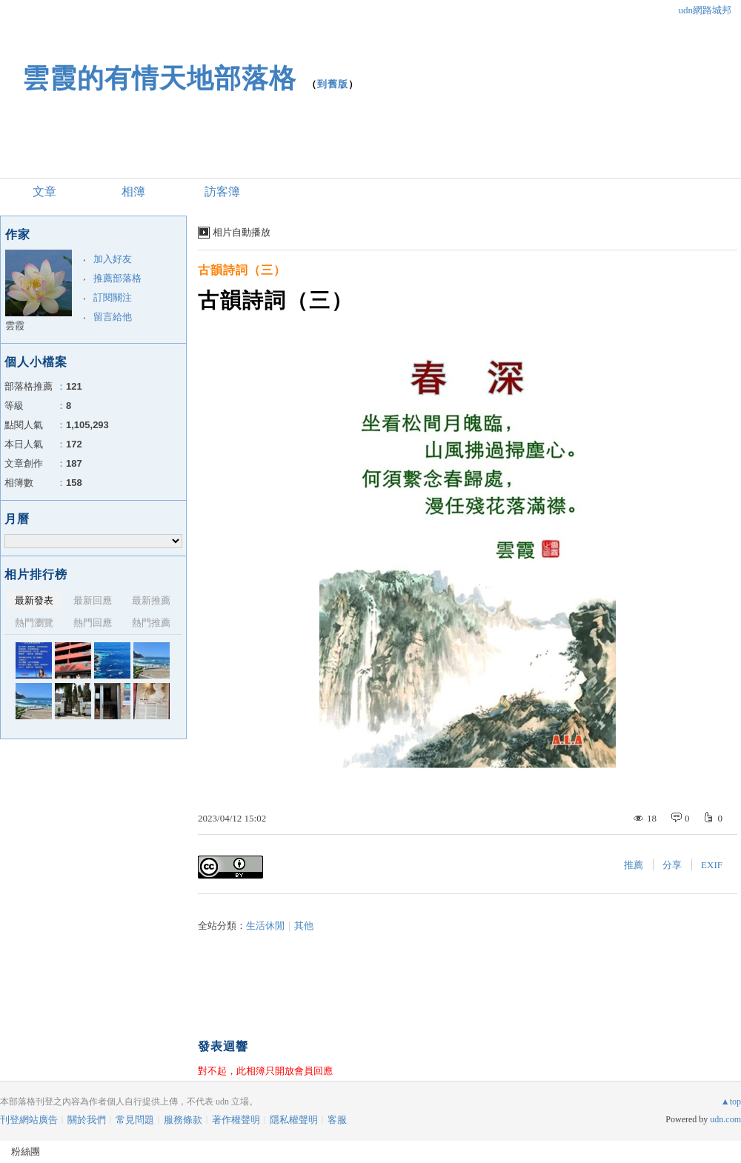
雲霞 (14, 325)
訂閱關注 (112, 297)
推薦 (633, 864)
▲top (731, 1101)
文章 (44, 191)
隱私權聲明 (294, 1119)
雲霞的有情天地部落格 (159, 78)
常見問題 (135, 1119)
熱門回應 (92, 622)
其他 (303, 925)
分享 (672, 864)
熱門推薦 (151, 622)
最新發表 (34, 600)
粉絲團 (25, 1151)
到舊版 (332, 84)
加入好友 (112, 258)
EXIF (711, 864)
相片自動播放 (241, 232)
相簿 (133, 191)
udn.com (725, 1119)
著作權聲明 (236, 1119)
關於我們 (86, 1119)
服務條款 (183, 1119)
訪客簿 (222, 191)
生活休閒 (265, 925)
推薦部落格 (117, 278)
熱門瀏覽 (34, 622)
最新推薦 (151, 600)
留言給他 (112, 316)
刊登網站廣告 (29, 1119)
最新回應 (92, 600)
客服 (337, 1119)
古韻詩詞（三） (242, 270)
